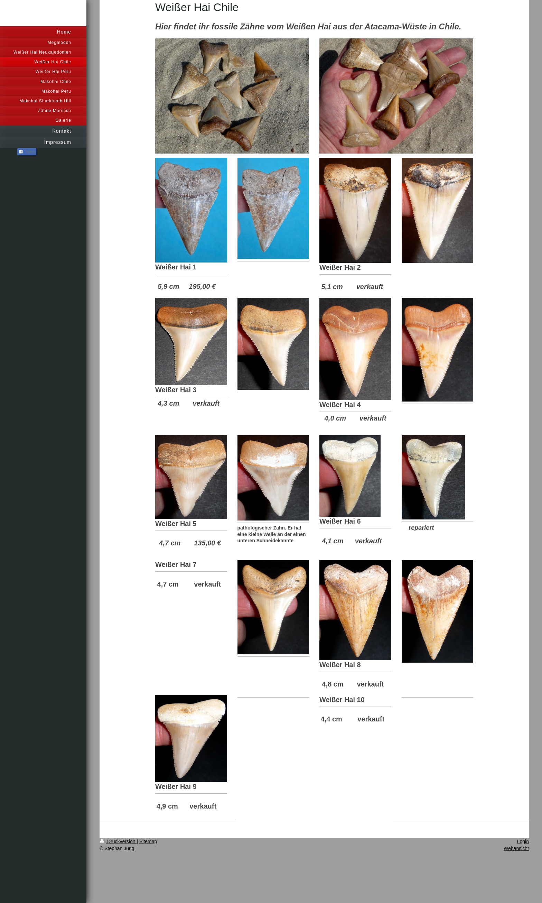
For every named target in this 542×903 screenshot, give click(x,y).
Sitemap (148, 841)
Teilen (27, 151)
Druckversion (118, 841)
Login (523, 841)
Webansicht (516, 848)
